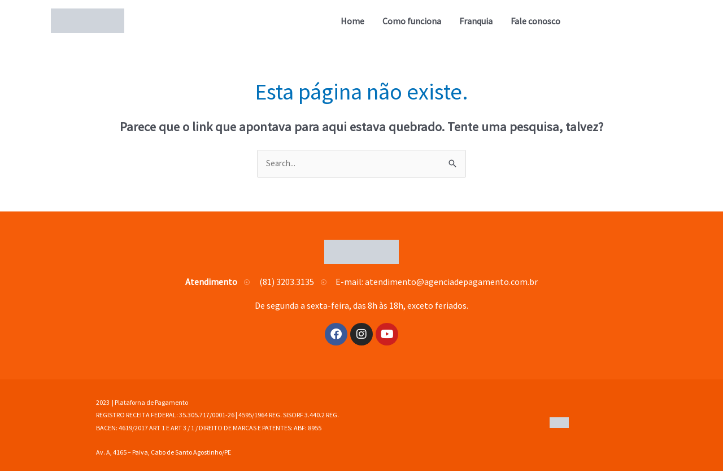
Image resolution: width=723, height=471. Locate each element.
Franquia (476, 21)
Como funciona (411, 21)
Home (352, 21)
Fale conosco (535, 21)
